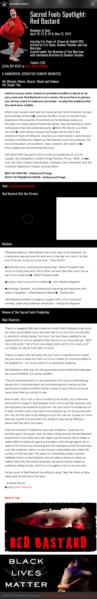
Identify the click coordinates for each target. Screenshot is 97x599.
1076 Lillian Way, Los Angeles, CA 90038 (58, 595)
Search (91, 595)
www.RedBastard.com (21, 185)
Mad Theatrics (23, 487)
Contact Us (81, 595)
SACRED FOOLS (14, 4)
